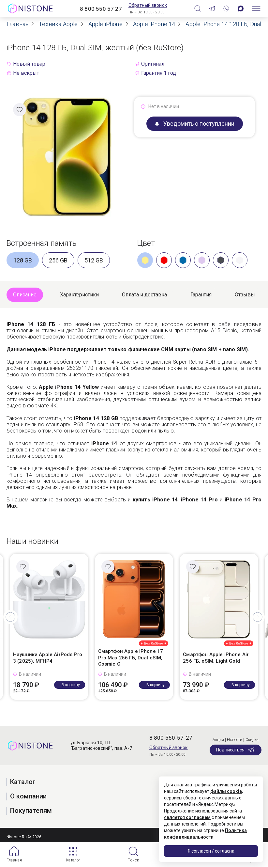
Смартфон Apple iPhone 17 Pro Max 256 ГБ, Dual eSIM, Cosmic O (130, 657)
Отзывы (245, 295)
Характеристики (79, 295)
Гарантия (201, 295)
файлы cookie (226, 791)
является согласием (187, 817)
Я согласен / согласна (211, 851)
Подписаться (235, 750)
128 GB (22, 260)
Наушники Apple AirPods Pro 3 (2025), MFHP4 (47, 658)
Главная (14, 860)
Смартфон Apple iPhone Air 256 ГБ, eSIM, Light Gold (216, 658)
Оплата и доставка (144, 295)
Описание (25, 295)
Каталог (73, 860)
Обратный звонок (147, 5)
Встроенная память (41, 243)
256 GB (58, 260)
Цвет (146, 243)
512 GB (93, 260)
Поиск (133, 860)
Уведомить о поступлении (194, 123)
